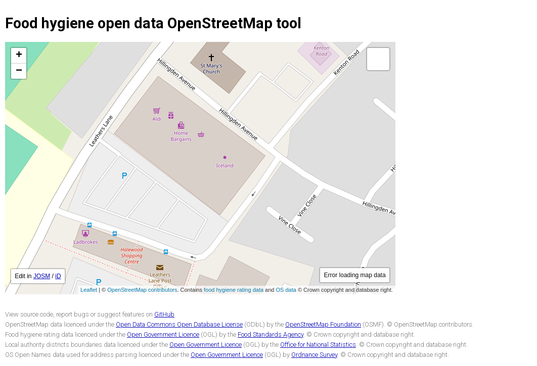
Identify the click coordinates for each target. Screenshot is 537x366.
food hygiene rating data (233, 290)
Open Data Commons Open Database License (179, 324)
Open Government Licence (163, 334)
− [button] (19, 71)
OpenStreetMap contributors (142, 290)
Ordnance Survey (314, 354)
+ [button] (19, 55)
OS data (286, 290)
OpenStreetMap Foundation (323, 324)
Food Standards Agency (270, 334)
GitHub (164, 314)
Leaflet (88, 290)
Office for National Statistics (318, 344)
